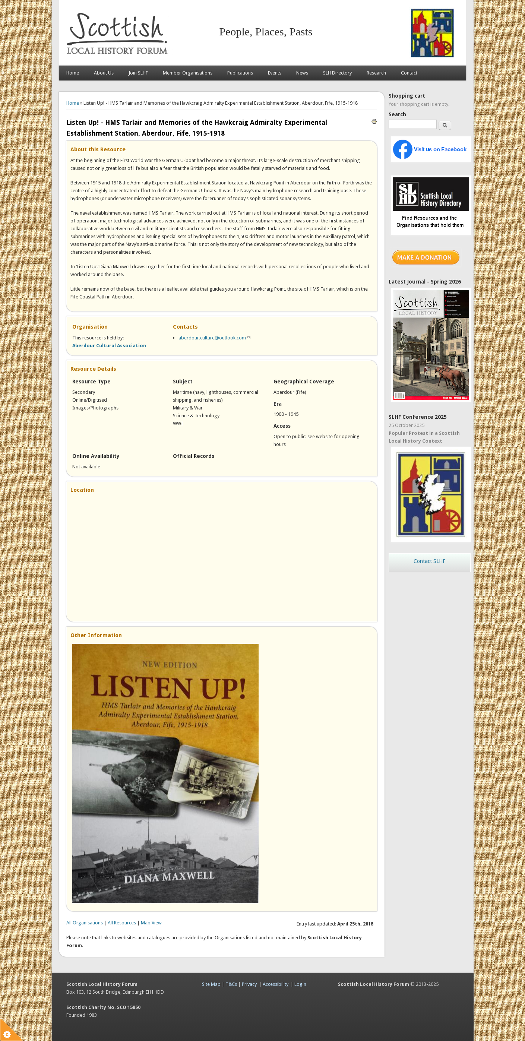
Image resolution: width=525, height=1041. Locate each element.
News (302, 73)
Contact (409, 73)
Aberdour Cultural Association (109, 345)
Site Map (211, 984)
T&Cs (231, 984)
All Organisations (84, 922)
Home (72, 73)
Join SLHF (138, 73)
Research (376, 73)
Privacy (249, 984)
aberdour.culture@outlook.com (214, 338)
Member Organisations (187, 73)
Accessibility (275, 984)
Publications (240, 73)
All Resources (122, 922)
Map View (151, 922)
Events (274, 73)
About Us (104, 73)
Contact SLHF (429, 561)
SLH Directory (337, 73)
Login (300, 984)
